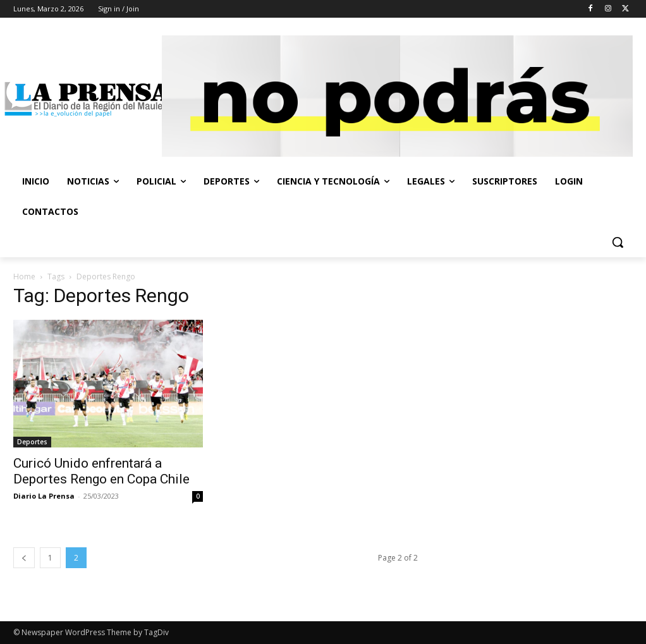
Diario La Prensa (44, 496)
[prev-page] (24, 557)
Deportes (32, 441)
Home (24, 276)
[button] (617, 242)
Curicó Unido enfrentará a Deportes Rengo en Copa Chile (101, 471)
